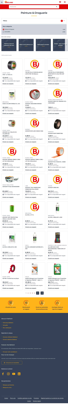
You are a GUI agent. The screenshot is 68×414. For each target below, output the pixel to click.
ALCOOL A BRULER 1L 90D (55, 217)
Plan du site (12, 398)
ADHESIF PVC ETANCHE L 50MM (56, 162)
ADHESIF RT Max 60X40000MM (11, 186)
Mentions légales (37, 401)
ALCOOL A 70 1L (29, 215)
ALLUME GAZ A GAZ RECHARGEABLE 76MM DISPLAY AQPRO (56, 248)
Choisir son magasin (8, 83)
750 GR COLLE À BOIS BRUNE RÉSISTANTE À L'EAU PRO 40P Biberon (56, 74)
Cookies (29, 401)
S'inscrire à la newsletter (12, 362)
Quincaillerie (7, 31)
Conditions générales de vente (25, 398)
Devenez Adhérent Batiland (10, 337)
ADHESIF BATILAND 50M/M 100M (34, 131)
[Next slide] (66, 45)
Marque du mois (7, 387)
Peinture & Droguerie (9, 29)
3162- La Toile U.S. (7, 74)
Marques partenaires (8, 385)
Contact (6, 398)
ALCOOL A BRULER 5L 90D (10, 247)
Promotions (36, 398)
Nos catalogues (7, 327)
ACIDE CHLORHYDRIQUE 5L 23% (11, 103)
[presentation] (1, 2)
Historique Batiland (8, 322)
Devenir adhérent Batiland (10, 339)
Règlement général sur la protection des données (52, 398)
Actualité (5, 325)
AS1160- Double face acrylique (11, 278)
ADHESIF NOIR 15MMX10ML (55, 133)
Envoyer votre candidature (10, 352)
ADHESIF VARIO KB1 (53, 187)
